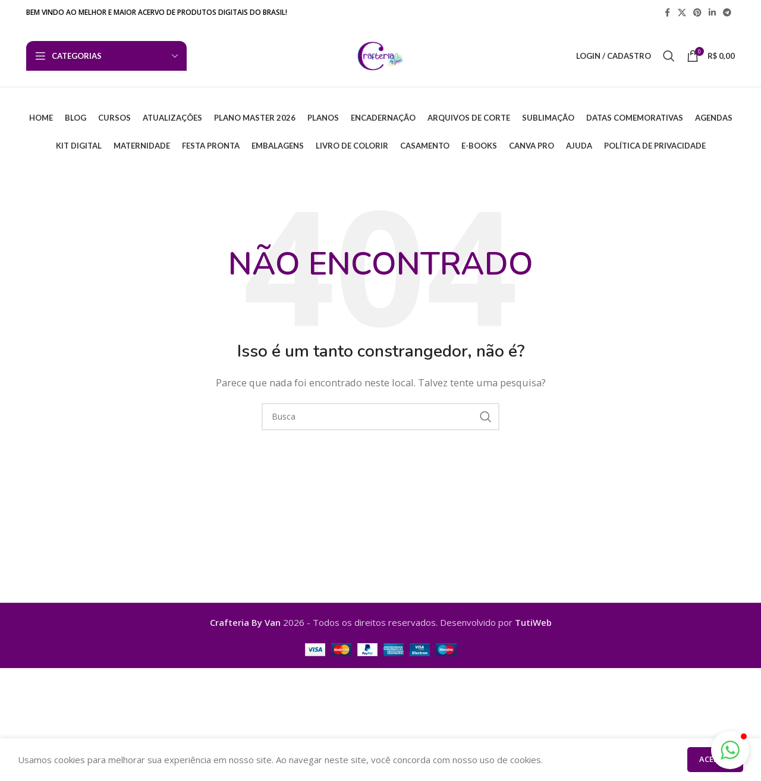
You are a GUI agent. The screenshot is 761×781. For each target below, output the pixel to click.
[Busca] (669, 56)
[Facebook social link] (667, 13)
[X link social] (682, 13)
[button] (730, 750)
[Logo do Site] (380, 55)
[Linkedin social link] (712, 13)
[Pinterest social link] (697, 13)
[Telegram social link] (727, 13)
